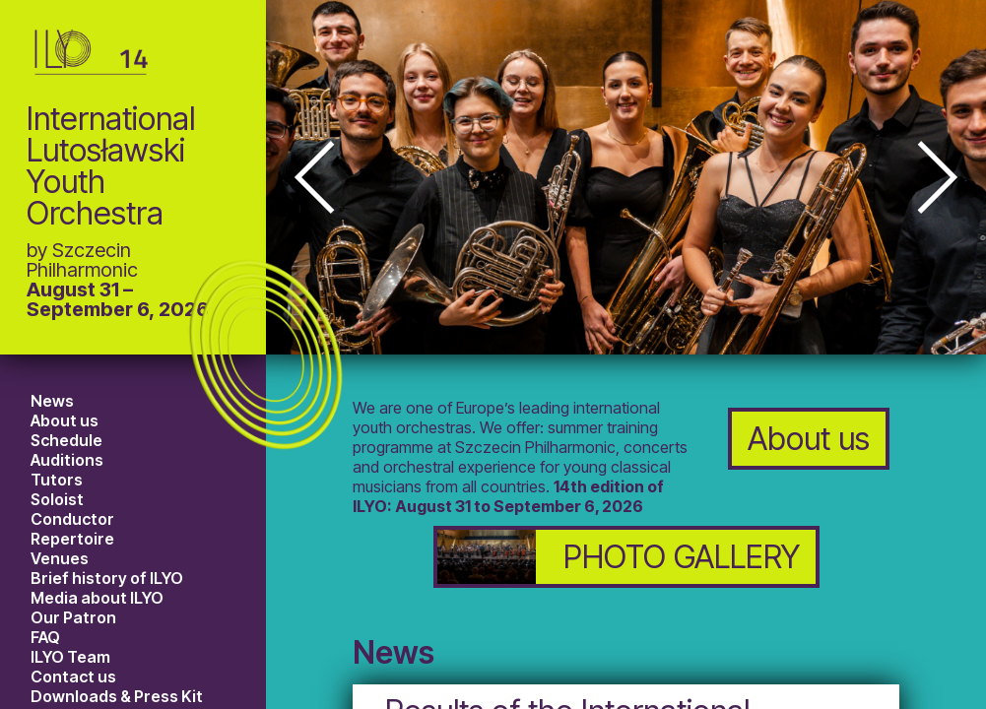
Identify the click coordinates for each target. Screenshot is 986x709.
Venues (60, 558)
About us (65, 420)
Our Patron (73, 617)
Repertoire (72, 538)
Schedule (66, 440)
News (52, 401)
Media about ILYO (97, 598)
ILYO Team (70, 657)
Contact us (73, 676)
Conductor (72, 519)
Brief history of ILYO (107, 578)
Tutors (57, 479)
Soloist (57, 499)
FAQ (45, 637)
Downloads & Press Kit (117, 696)
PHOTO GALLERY (618, 557)
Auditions (67, 460)
